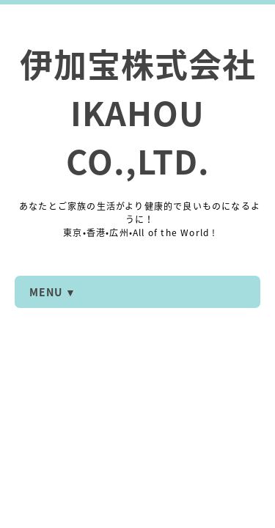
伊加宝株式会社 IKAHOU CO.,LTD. (138, 112)
